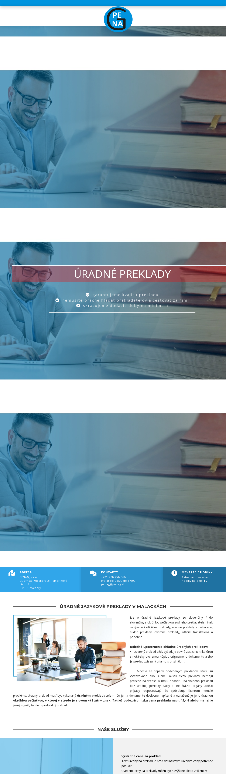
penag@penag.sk (113, 584)
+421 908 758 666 (113, 577)
